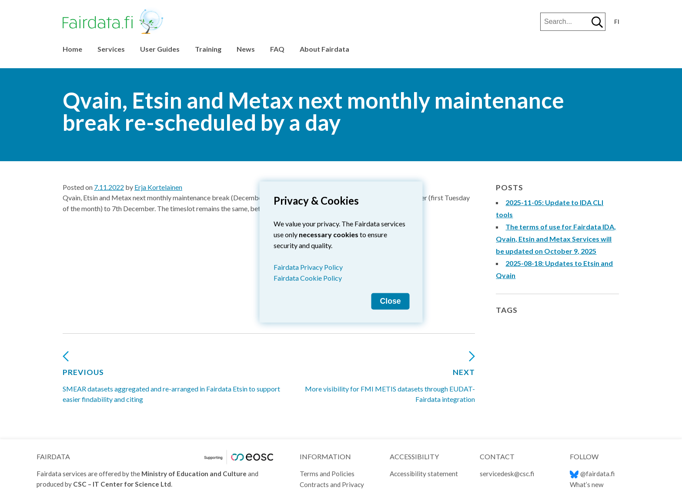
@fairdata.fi (592, 473)
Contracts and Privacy (332, 484)
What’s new (587, 484)
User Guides (160, 49)
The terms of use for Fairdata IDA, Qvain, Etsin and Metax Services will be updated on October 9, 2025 (556, 238)
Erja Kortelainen (158, 187)
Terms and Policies (327, 473)
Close (390, 301)
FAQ (277, 49)
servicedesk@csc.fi (507, 473)
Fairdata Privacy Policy (308, 267)
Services (111, 49)
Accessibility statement (424, 473)
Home (72, 49)
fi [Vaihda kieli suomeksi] (616, 21)
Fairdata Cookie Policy (308, 278)
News (246, 49)
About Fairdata (324, 49)
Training (208, 49)
